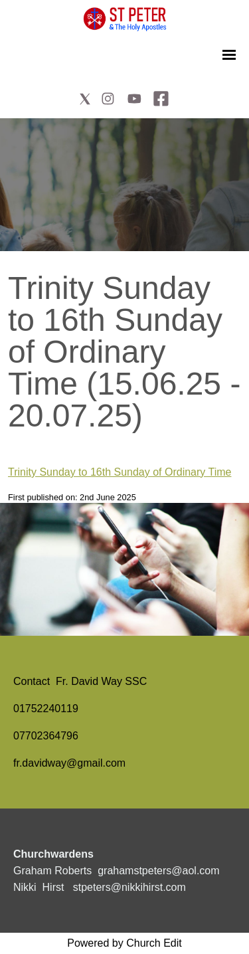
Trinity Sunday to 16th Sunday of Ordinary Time (119, 472)
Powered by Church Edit (124, 943)
